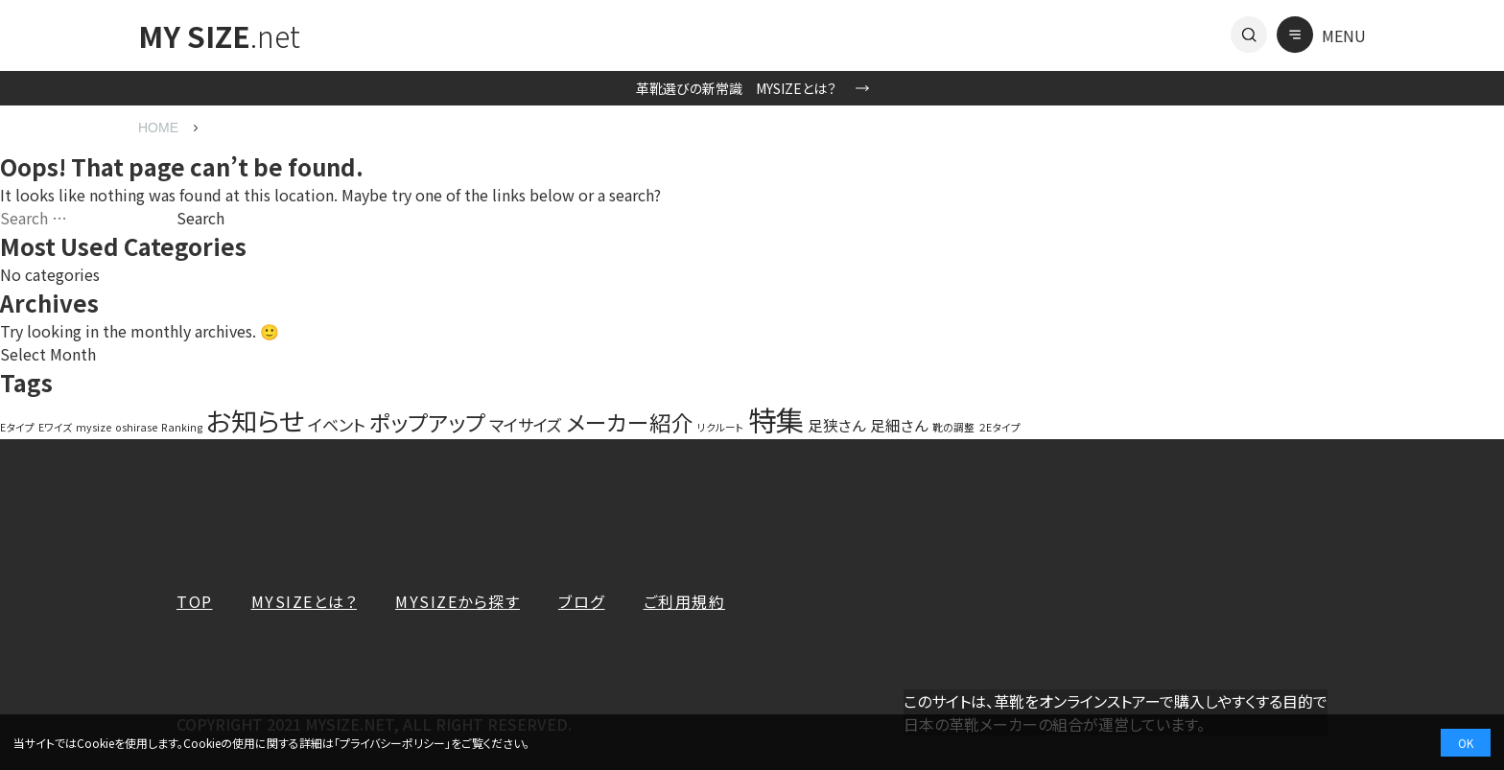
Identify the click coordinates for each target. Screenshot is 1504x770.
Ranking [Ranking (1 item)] (181, 427)
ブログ (581, 601)
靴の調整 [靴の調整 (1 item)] (953, 427)
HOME (158, 127)
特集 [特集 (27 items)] (776, 419)
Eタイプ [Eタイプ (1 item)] (17, 427)
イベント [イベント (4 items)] (336, 424)
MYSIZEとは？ (304, 601)
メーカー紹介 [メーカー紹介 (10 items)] (629, 422)
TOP (194, 601)
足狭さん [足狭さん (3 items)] (837, 424)
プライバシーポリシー (392, 743)
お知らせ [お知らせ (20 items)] (255, 420)
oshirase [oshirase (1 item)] (136, 427)
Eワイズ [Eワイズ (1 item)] (55, 427)
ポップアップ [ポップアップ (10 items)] (427, 422)
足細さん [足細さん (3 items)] (899, 424)
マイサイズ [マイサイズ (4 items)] (525, 424)
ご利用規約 (685, 601)
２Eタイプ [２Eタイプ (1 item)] (999, 427)
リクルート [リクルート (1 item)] (720, 427)
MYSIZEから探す (457, 601)
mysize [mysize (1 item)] (93, 427)
